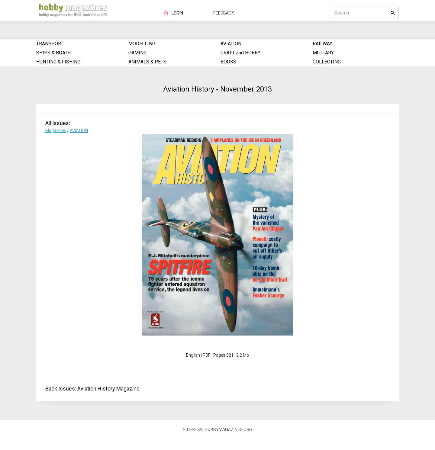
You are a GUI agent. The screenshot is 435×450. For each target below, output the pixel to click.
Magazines (55, 130)
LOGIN (177, 13)
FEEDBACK (223, 13)
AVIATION (79, 130)
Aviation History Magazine (108, 388)
